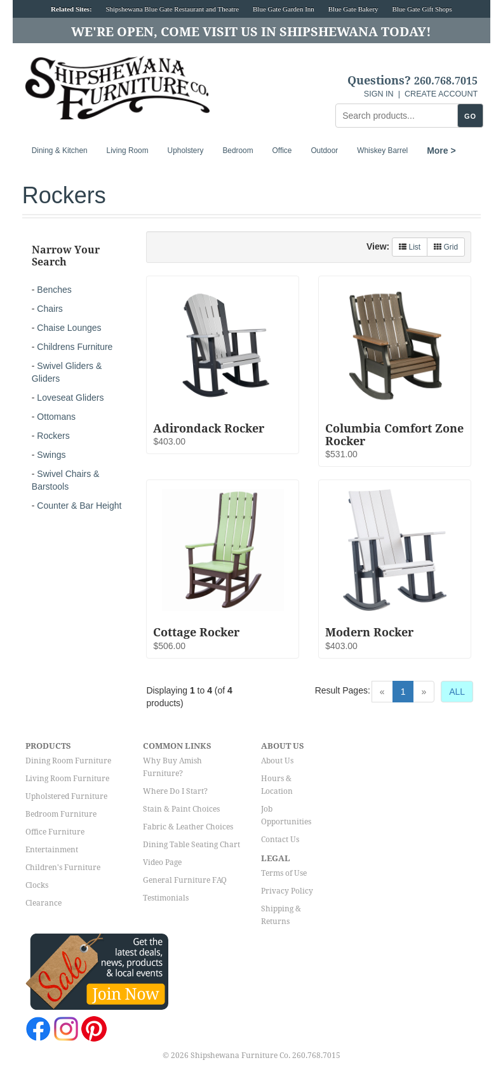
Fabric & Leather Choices (188, 826)
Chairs (49, 309)
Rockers (53, 436)
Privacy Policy (287, 891)
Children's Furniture (62, 867)
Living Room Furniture (67, 778)
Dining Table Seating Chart (191, 844)
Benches (54, 290)
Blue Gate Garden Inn (283, 9)
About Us (277, 760)
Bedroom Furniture (61, 814)
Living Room (128, 150)
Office (282, 150)
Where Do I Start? (175, 791)
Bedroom (237, 150)
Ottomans (56, 417)
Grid (446, 247)
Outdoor (324, 150)
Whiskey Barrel (382, 150)
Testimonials (166, 898)
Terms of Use (284, 873)
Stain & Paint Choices (181, 809)
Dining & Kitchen (60, 150)
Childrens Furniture (74, 347)
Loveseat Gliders (70, 397)
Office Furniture (54, 832)
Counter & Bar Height (79, 505)
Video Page (162, 862)
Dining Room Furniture (68, 760)
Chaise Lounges (69, 328)
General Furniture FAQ (185, 880)
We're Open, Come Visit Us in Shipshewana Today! (251, 31)
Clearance (43, 903)
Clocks (36, 885)
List (409, 247)
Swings (51, 455)
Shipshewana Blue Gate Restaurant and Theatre (172, 9)
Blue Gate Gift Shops (422, 9)
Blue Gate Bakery (353, 9)
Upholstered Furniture (66, 796)
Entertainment (51, 849)
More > (441, 150)
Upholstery (186, 150)
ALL (457, 692)
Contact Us (280, 839)
